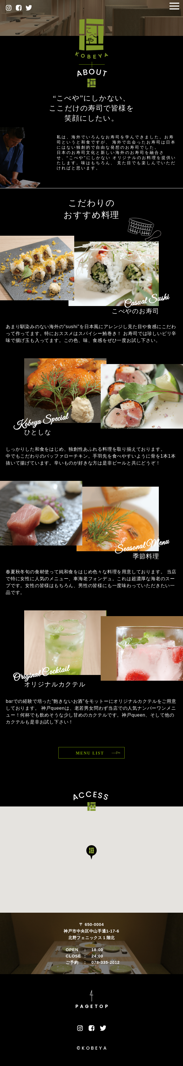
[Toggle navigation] (174, 6)
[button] (91, 852)
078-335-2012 (106, 962)
